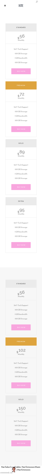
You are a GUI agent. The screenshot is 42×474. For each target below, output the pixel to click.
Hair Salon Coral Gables (11, 467)
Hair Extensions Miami (31, 467)
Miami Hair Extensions (21, 469)
